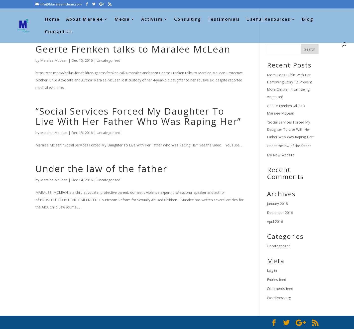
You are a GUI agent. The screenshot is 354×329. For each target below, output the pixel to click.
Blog (307, 19)
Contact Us (59, 32)
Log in (272, 270)
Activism (152, 19)
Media (122, 19)
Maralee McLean (53, 60)
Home (52, 19)
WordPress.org (279, 297)
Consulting (187, 19)
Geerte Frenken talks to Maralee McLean (133, 49)
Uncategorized (108, 60)
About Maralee (84, 19)
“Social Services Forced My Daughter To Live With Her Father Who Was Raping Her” (138, 116)
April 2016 (275, 221)
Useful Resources (268, 19)
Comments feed (280, 288)
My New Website (280, 155)
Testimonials (224, 19)
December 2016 (280, 212)
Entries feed (276, 279)
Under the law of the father (101, 168)
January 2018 (277, 203)
